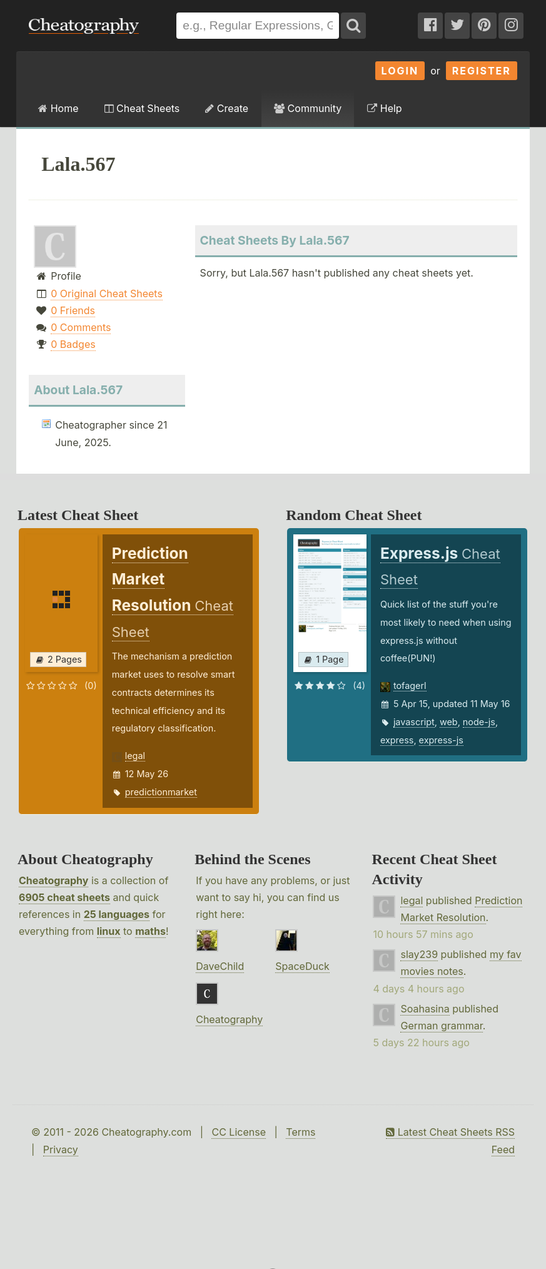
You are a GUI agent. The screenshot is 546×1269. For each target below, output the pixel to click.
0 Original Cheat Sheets (107, 293)
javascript (414, 721)
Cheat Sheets (142, 108)
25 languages (116, 914)
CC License (238, 1132)
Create (226, 108)
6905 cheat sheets (64, 897)
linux (109, 931)
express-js (441, 740)
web (449, 721)
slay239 (419, 954)
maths (150, 931)
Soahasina (424, 1008)
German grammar (441, 1025)
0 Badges (73, 344)
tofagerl (410, 685)
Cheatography (53, 880)
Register (481, 70)
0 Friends (73, 310)
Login (400, 70)
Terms (300, 1132)
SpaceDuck (302, 966)
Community (307, 108)
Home (58, 108)
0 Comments (81, 327)
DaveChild (220, 966)
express (397, 740)
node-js (479, 721)
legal (135, 755)
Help (384, 108)
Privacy (60, 1149)
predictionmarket (161, 792)
